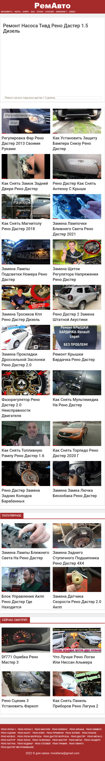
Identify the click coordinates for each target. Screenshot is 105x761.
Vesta (18, 12)
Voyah (40, 12)
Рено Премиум (55, 733)
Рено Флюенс (60, 729)
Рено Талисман (41, 740)
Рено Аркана (77, 729)
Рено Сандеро (92, 740)
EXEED (72, 12)
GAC (33, 12)
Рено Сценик (8, 733)
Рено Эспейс (73, 733)
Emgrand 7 (61, 12)
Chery (26, 12)
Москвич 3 (7, 12)
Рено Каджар (25, 743)
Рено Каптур (8, 740)
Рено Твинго (76, 743)
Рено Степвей (43, 743)
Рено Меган (75, 740)
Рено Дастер (78, 736)
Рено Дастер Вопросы (56, 736)
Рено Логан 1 (8, 729)
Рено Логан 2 (25, 729)
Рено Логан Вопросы (29, 736)
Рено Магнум (42, 729)
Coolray (49, 12)
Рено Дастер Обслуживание (17, 747)
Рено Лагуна (8, 743)
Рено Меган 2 (94, 736)
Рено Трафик (59, 743)
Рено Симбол (93, 729)
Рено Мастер (59, 740)
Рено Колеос (8, 736)
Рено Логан (23, 740)
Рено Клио (39, 733)
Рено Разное (89, 733)
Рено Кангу (24, 733)
